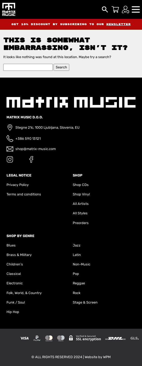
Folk (9, 293)
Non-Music (81, 264)
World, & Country (28, 293)
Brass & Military (19, 255)
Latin (77, 255)
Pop (76, 274)
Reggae (79, 283)
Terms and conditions (23, 194)
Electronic (14, 283)
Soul (21, 302)
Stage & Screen (85, 302)
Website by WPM (98, 357)
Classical (13, 274)
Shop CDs (81, 185)
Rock (77, 293)
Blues (11, 245)
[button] (136, 9)
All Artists (81, 204)
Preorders (81, 223)
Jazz (77, 245)
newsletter (118, 24)
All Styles (80, 213)
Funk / (11, 302)
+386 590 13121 (28, 139)
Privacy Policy (17, 185)
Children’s (14, 264)
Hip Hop (12, 312)
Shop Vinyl (81, 194)
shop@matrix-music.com (35, 149)
